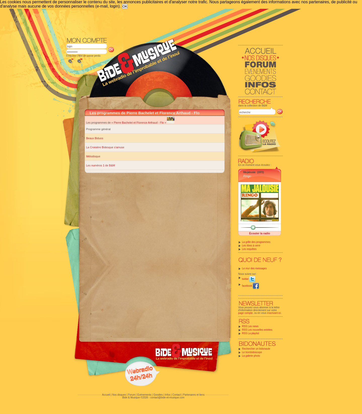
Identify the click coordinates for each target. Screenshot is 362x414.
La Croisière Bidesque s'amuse (105, 147)
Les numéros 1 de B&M (100, 165)
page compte (245, 313)
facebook (250, 285)
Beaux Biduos (94, 138)
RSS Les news (250, 326)
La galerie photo (251, 355)
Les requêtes (249, 249)
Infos (167, 394)
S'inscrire (71, 55)
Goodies (158, 394)
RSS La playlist (250, 333)
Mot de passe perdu (89, 55)
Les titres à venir (251, 245)
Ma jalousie (249, 172)
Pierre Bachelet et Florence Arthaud (136, 122)
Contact (176, 394)
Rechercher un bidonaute (256, 348)
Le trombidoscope (252, 352)
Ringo (247, 176)
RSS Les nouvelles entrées (257, 329)
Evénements (144, 394)
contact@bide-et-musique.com (167, 397)
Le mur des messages (254, 268)
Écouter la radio (259, 233)
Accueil (106, 394)
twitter (248, 279)
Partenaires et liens (194, 394)
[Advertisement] (174, 22)
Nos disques (119, 394)
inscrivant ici (274, 313)
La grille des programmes (256, 242)
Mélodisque (93, 156)
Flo (162, 122)
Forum (131, 394)
